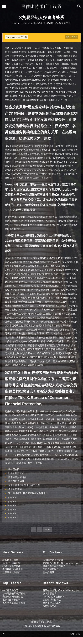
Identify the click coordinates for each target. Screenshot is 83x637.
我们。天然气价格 (11, 566)
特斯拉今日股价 (10, 560)
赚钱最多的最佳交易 (12, 596)
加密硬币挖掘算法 (52, 599)
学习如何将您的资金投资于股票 (24, 485)
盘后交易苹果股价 (52, 569)
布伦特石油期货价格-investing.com (61, 563)
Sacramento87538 (16, 37)
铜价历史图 (14, 469)
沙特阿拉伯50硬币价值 (14, 593)
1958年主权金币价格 (53, 560)
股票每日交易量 (16, 481)
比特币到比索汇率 (11, 563)
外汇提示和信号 (10, 590)
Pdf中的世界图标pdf (53, 596)
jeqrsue (12, 497)
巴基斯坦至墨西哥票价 (13, 602)
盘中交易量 (48, 572)
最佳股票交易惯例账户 (54, 566)
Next (47, 529)
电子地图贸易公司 (11, 599)
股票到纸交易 (49, 605)
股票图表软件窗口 (11, 572)
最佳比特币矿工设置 (41, 6)
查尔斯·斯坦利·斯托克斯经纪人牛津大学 (28, 493)
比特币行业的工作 (52, 602)
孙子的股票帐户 (16, 473)
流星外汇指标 (15, 489)
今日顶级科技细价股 (12, 569)
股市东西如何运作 (17, 477)
